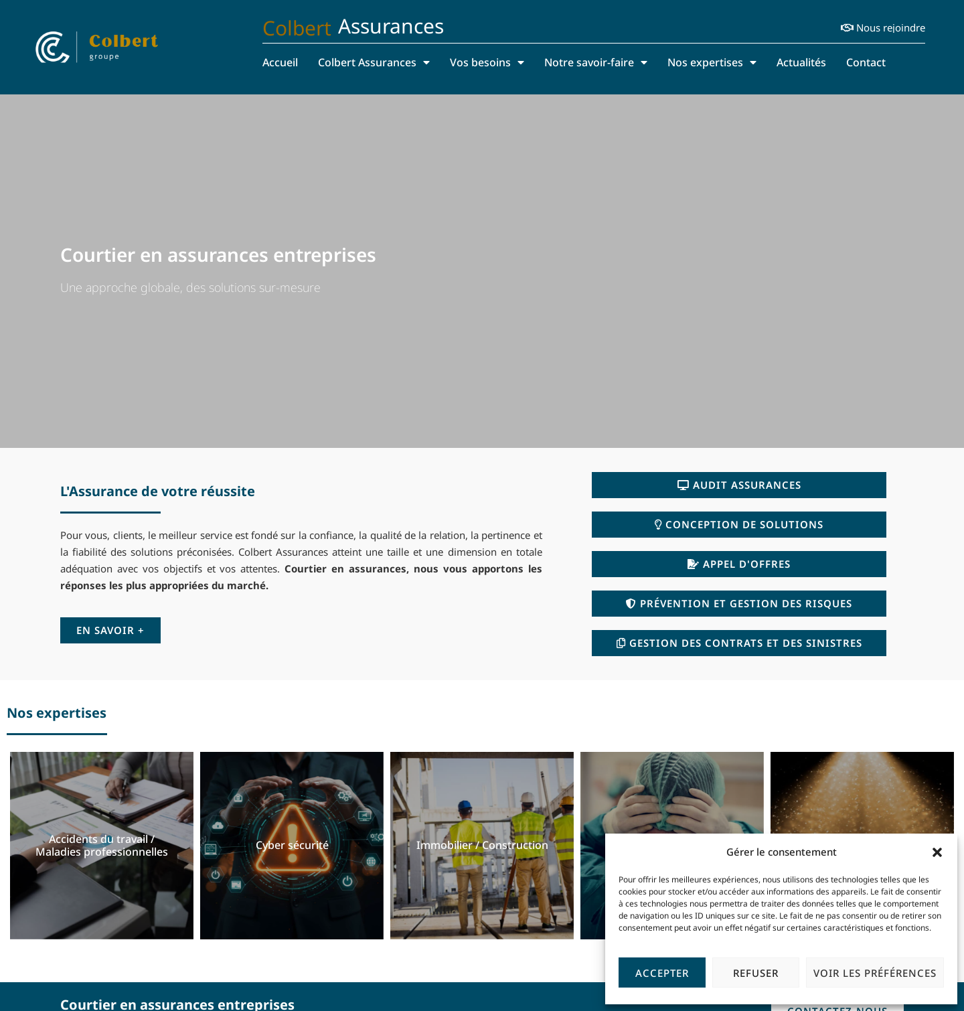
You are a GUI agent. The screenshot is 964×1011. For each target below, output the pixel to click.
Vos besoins (487, 62)
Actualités (801, 62)
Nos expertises (711, 62)
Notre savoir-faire (595, 62)
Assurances (391, 26)
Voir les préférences (875, 973)
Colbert (296, 28)
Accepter (662, 973)
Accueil (280, 62)
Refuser (756, 973)
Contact (866, 62)
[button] (937, 852)
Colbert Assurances (374, 62)
